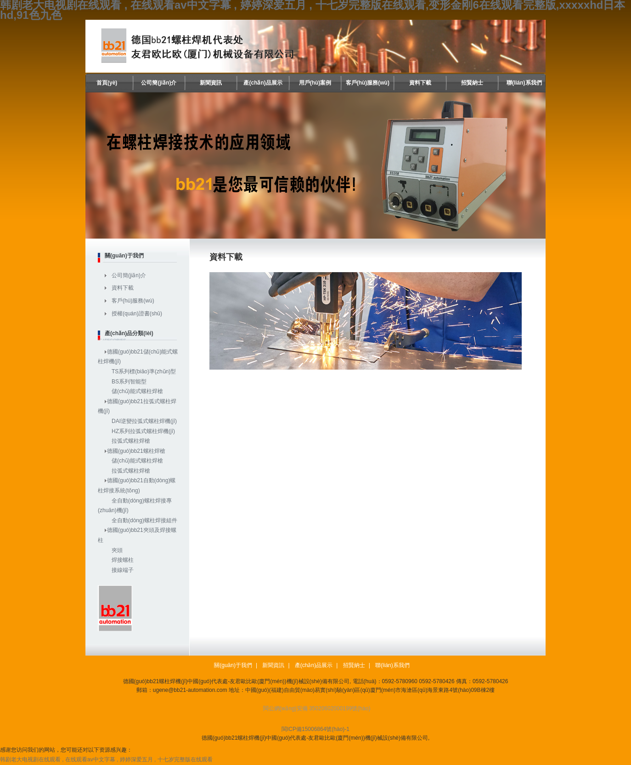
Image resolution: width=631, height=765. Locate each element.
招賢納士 (472, 83)
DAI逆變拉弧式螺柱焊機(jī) (144, 421)
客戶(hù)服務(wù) (367, 83)
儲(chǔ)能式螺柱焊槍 (137, 391)
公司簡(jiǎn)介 (158, 83)
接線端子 (123, 570)
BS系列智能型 (129, 381)
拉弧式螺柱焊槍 (131, 441)
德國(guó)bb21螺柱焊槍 (136, 451)
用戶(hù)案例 (315, 83)
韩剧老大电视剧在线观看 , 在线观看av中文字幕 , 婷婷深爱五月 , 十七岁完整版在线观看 (106, 759)
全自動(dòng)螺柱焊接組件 (144, 520)
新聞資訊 (211, 83)
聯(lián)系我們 (524, 83)
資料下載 (420, 83)
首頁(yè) (106, 83)
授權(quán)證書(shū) (137, 313)
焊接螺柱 (123, 560)
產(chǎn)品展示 (262, 83)
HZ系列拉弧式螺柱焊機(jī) (143, 431)
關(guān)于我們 (233, 665)
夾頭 (117, 550)
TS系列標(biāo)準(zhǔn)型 (144, 371)
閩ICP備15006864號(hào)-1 (315, 729)
